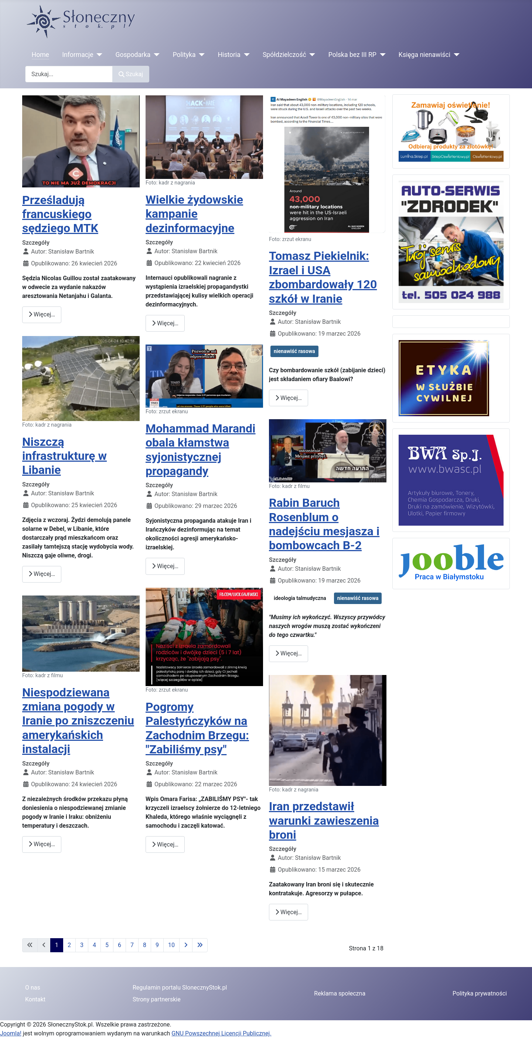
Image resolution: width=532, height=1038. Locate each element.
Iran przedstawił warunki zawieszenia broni (324, 820)
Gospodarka (132, 54)
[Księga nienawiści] (455, 55)
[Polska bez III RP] (381, 55)
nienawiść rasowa (294, 351)
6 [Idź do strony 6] (119, 945)
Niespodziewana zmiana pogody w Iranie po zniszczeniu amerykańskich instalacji (78, 720)
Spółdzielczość (284, 54)
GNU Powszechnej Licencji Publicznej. (221, 1033)
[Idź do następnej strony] (185, 945)
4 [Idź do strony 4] (94, 945)
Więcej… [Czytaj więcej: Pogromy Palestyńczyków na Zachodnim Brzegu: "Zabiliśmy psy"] (165, 844)
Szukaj (131, 74)
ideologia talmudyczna (300, 598)
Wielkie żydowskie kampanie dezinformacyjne (194, 214)
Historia (229, 54)
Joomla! (10, 1033)
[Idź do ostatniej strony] (200, 945)
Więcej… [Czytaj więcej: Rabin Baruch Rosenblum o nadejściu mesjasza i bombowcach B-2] (288, 653)
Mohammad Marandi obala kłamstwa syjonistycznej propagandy (201, 449)
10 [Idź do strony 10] (171, 945)
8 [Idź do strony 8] (144, 945)
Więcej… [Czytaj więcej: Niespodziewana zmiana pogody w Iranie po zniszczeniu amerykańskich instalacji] (41, 844)
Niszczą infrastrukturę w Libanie (64, 456)
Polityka (184, 54)
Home (40, 54)
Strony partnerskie (157, 999)
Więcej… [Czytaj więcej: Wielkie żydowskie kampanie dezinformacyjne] (165, 323)
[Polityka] (200, 55)
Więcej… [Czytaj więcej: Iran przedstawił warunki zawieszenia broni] (288, 912)
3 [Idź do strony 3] (81, 945)
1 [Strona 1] (56, 945)
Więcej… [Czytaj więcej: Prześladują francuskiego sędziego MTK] (41, 314)
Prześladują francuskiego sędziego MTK (60, 214)
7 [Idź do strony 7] (132, 945)
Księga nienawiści (424, 54)
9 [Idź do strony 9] (157, 945)
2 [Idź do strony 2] (69, 945)
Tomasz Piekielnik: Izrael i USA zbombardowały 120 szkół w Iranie (323, 277)
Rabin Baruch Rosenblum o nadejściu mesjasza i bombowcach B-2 (324, 524)
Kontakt (35, 999)
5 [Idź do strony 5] (107, 945)
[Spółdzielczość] (311, 55)
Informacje (77, 54)
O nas (32, 987)
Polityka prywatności (480, 993)
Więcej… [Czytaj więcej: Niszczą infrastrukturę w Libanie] (41, 573)
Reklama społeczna (339, 993)
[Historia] (245, 55)
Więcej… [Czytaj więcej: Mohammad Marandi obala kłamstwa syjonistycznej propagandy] (165, 566)
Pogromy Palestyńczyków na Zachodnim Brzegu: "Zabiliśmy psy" (197, 728)
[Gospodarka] (155, 55)
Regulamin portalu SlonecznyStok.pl (180, 987)
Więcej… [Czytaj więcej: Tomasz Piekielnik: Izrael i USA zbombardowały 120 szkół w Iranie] (288, 397)
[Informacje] (98, 55)
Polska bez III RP (352, 54)
